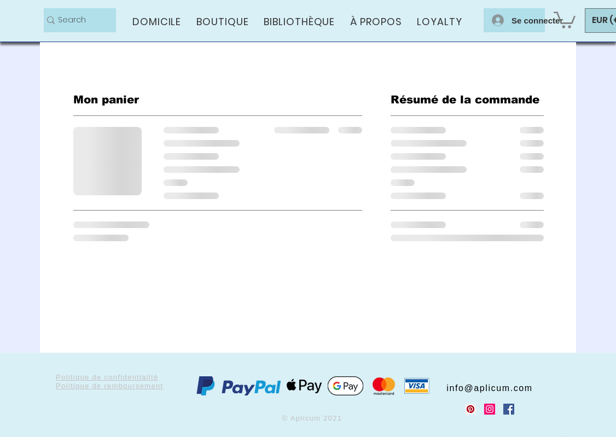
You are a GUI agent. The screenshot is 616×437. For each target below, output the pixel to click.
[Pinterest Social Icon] (470, 409)
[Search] (75, 20)
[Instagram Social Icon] (489, 409)
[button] (565, 19)
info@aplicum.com (489, 388)
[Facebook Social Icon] (508, 409)
